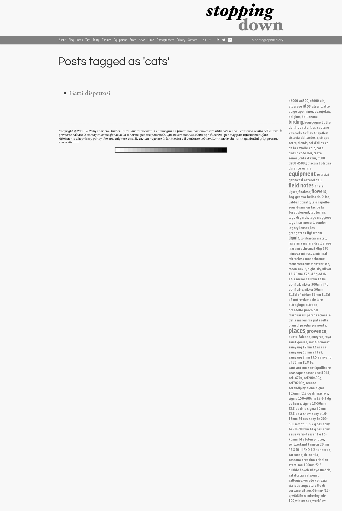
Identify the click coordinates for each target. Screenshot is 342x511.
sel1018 (323, 372)
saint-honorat (319, 341)
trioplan (322, 459)
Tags (88, 40)
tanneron (323, 449)
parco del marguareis (303, 312)
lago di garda (298, 217)
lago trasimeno (300, 222)
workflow (319, 500)
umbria (325, 469)
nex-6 (302, 268)
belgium (295, 116)
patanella (320, 320)
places (297, 330)
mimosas (307, 253)
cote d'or (305, 152)
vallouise (295, 480)
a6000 (293, 100)
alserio (317, 106)
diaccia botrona (319, 163)
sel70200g (296, 382)
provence (316, 331)
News (142, 40)
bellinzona (310, 116)
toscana (295, 459)
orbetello (296, 309)
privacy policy (91, 138)
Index (79, 40)
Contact (192, 40)
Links (151, 40)
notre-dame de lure (308, 299)
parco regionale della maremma (310, 317)
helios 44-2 (315, 196)
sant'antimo (298, 367)
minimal (321, 253)
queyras (317, 336)
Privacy (181, 40)
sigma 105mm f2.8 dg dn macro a (308, 390)
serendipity (297, 387)
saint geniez (298, 341)
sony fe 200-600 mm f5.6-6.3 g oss (308, 421)
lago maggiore (320, 217)
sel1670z (295, 377)
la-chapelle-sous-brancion (309, 204)
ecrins (306, 168)
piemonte (319, 325)
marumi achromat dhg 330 (308, 248)
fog (291, 196)
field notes (301, 185)
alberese (295, 106)
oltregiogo (297, 304)
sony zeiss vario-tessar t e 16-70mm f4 (309, 434)
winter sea (303, 500)
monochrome (315, 258)
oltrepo (311, 304)
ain (322, 100)
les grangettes (302, 230)
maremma (295, 243)
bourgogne (312, 122)
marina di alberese (317, 243)
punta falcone (299, 336)
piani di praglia (300, 325)
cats (298, 132)
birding (296, 121)
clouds (303, 142)
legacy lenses (299, 227)
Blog (71, 40)
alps (307, 106)
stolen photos (313, 439)
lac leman (317, 212)
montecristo (320, 263)
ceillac (308, 132)
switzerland (298, 444)
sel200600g (312, 377)
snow (307, 413)
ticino (308, 454)
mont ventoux (299, 263)
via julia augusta (301, 485)
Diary (96, 40)
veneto (308, 480)
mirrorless (296, 258)
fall (319, 179)
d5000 (301, 163)
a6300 (303, 100)
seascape (296, 372)
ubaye (314, 469)
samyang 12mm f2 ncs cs (307, 346)
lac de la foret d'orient (306, 210)
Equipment (120, 40)
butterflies (308, 127)
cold (312, 147)
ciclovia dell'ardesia (303, 137)
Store (133, 40)
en (204, 40)
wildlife (297, 495)
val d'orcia (296, 475)
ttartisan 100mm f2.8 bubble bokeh (305, 467)
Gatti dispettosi (89, 93)
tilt (315, 454)
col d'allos (316, 142)
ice (327, 196)
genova (300, 196)
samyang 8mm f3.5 (303, 357)
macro (321, 238)
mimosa (294, 253)
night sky (314, 268)
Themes (106, 40)
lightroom (314, 232)
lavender (319, 222)
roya (327, 336)
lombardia (308, 238)
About (62, 40)
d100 (321, 157)
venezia (321, 480)
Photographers (165, 40)
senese (310, 382)
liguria (294, 238)
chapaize (321, 132)
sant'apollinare (319, 367)
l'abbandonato (299, 202)
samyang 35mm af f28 (305, 352)
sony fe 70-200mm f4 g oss (309, 426)
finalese (304, 191)
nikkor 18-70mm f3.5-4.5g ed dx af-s (310, 273)
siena (311, 387)
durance (295, 168)
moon (293, 268)
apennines (305, 111)
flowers (319, 191)
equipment (302, 173)
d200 (292, 163)
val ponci (311, 475)
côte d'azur (307, 157)
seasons (310, 372)
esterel (309, 179)
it (210, 40)
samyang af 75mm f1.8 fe (310, 360)
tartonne (295, 454)
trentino (308, 459)
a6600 (314, 100)
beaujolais (322, 111)
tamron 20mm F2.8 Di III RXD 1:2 (309, 447)
